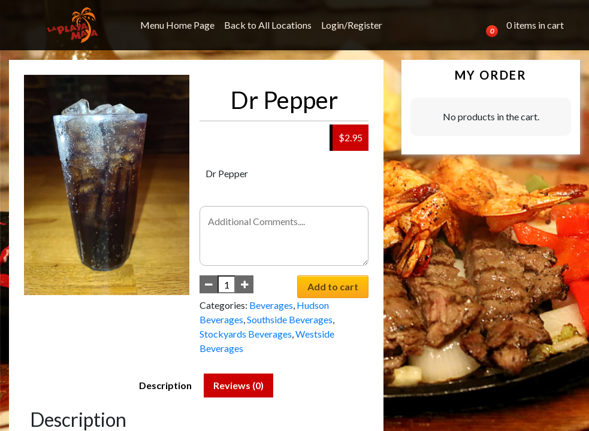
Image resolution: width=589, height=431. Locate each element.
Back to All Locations (268, 25)
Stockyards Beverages (246, 333)
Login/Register (351, 25)
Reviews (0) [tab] (238, 385)
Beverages (271, 305)
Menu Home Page (177, 25)
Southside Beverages (290, 319)
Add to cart (332, 286)
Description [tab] (165, 385)
